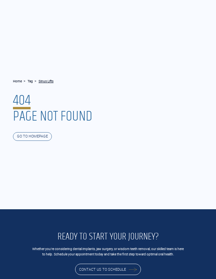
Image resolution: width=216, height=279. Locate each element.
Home (17, 81)
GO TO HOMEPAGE (32, 136)
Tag (30, 81)
